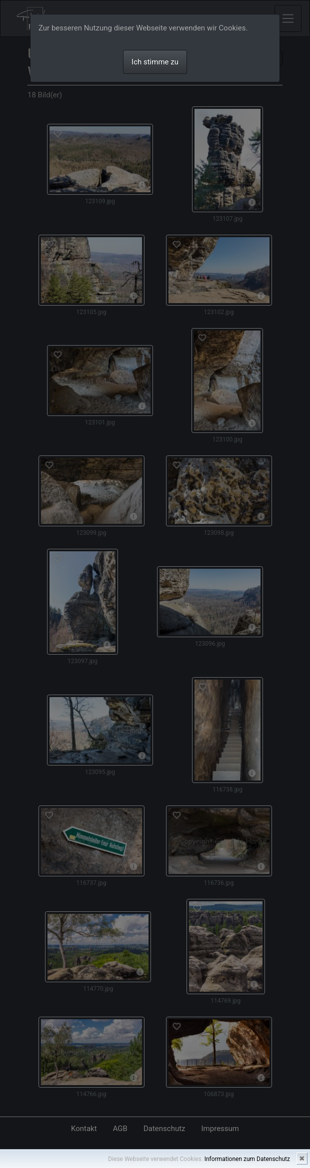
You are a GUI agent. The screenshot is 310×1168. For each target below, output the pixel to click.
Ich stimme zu (155, 61)
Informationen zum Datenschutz (247, 1159)
